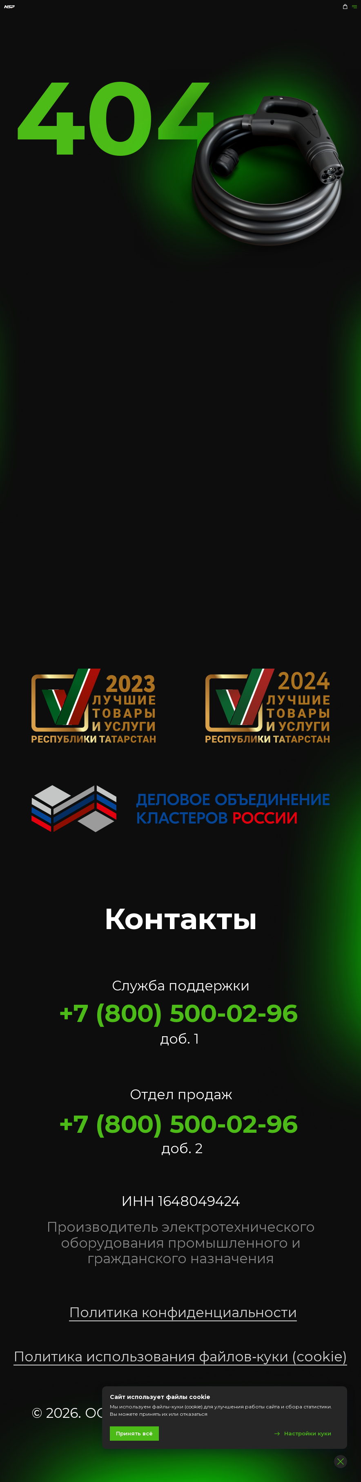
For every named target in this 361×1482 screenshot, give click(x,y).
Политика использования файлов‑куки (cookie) (180, 1356)
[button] (345, 6)
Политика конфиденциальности (183, 1312)
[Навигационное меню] (354, 6)
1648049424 (199, 1201)
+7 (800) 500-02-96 (178, 1013)
